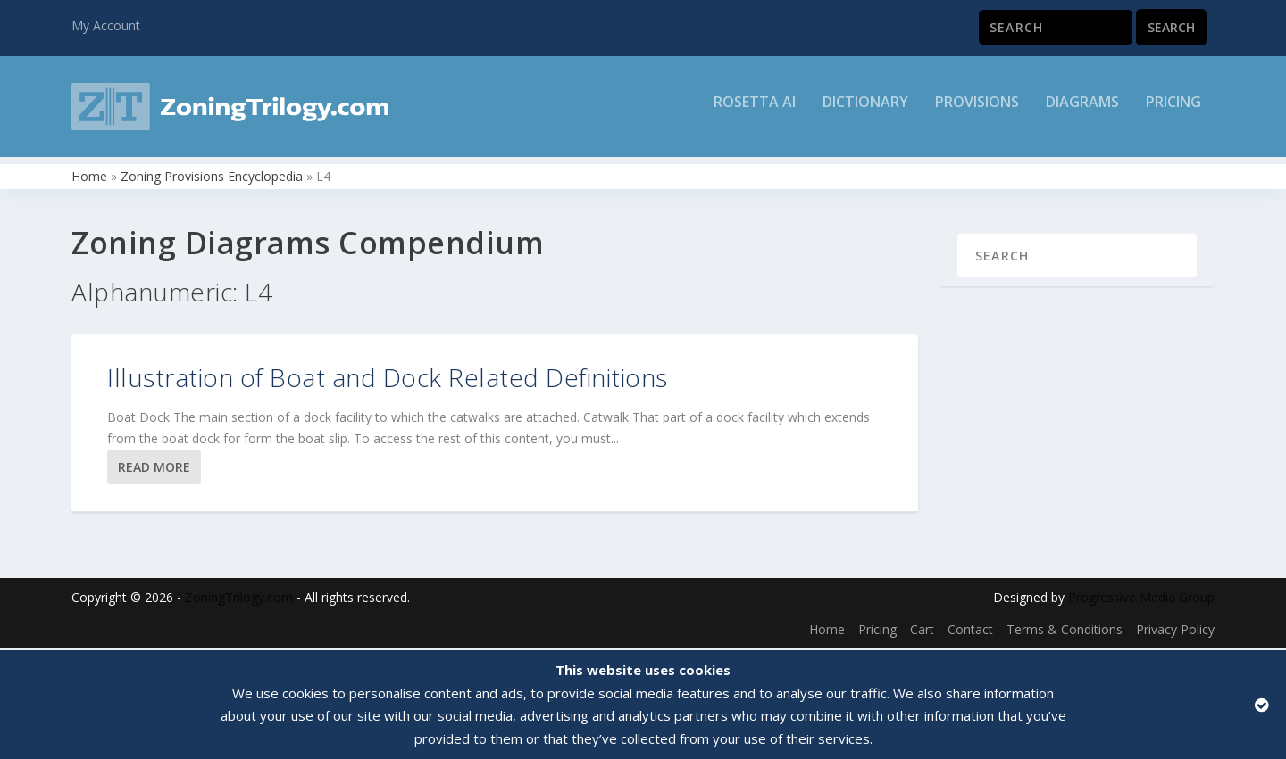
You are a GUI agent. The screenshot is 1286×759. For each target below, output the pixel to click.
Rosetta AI (755, 112)
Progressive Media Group (1141, 599)
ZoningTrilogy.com (239, 599)
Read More (154, 469)
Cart (922, 631)
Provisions (977, 112)
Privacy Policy (1175, 631)
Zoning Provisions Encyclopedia (212, 178)
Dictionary (865, 112)
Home (89, 178)
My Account (105, 25)
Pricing (1173, 112)
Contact (970, 631)
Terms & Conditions (1064, 631)
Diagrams (1082, 112)
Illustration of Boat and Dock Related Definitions (387, 380)
